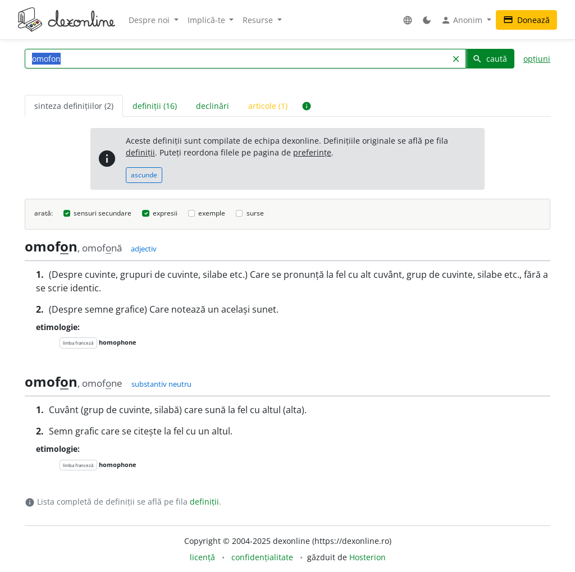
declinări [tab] (212, 105)
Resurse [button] (259, 20)
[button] (407, 20)
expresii (165, 213)
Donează (526, 20)
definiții (140, 152)
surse (255, 213)
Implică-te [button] (207, 20)
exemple (211, 213)
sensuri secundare (102, 213)
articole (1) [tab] (268, 105)
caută (489, 58)
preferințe (312, 152)
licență (202, 557)
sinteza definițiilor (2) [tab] (73, 105)
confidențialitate (262, 557)
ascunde (144, 175)
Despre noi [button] (150, 20)
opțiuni (536, 58)
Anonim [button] (463, 20)
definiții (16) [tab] (155, 105)
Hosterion (367, 557)
